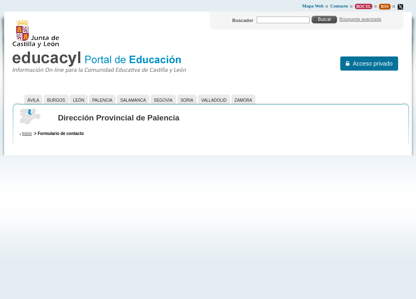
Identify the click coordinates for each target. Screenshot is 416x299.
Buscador (242, 20)
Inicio (27, 133)
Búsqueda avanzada (360, 19)
